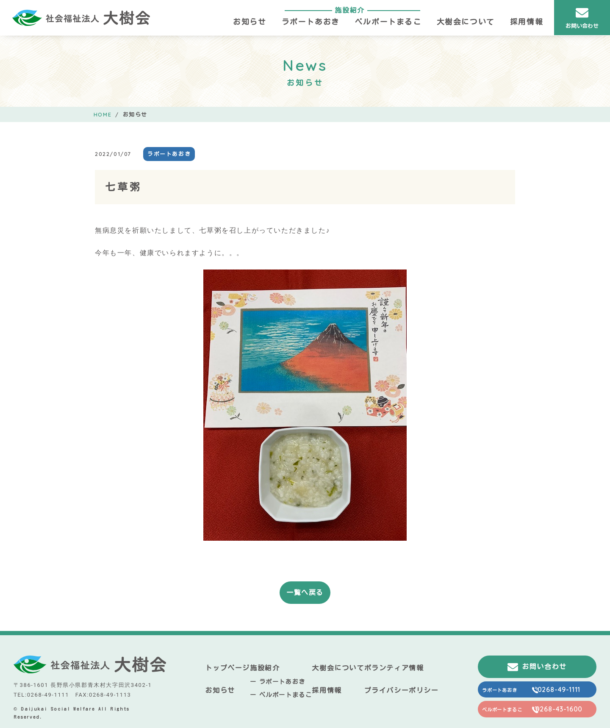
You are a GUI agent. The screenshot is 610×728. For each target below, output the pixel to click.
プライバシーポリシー (401, 690)
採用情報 (526, 21)
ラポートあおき (311, 21)
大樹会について (466, 21)
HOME (102, 114)
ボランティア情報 (394, 667)
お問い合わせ (582, 17)
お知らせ (249, 21)
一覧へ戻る (305, 592)
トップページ (227, 667)
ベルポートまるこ (388, 21)
